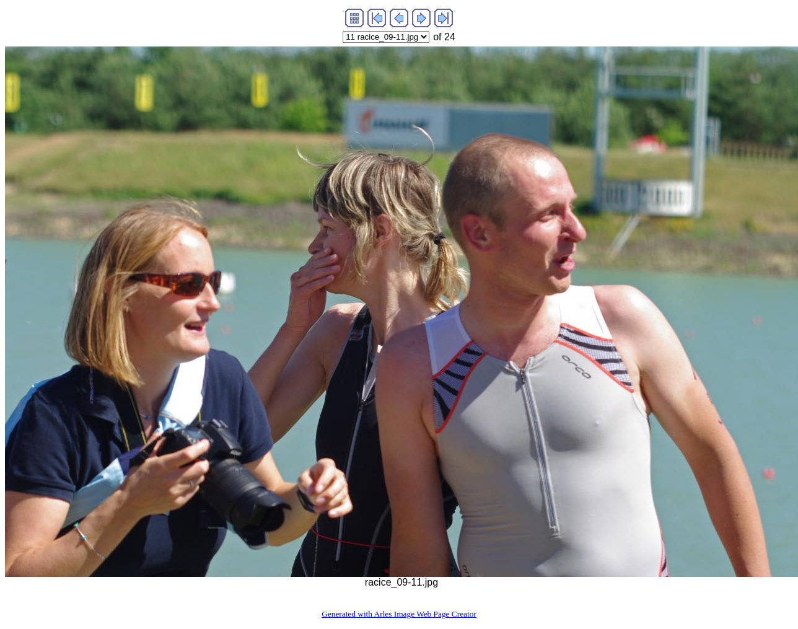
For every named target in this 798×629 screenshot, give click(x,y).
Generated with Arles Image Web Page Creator (399, 613)
